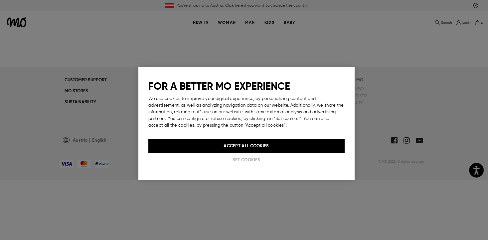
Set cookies (246, 160)
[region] (246, 123)
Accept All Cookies (246, 146)
